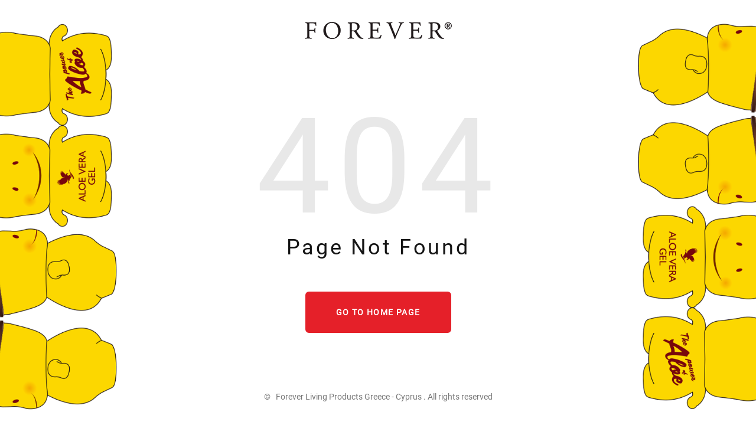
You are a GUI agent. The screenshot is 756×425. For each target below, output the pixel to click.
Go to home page (378, 312)
